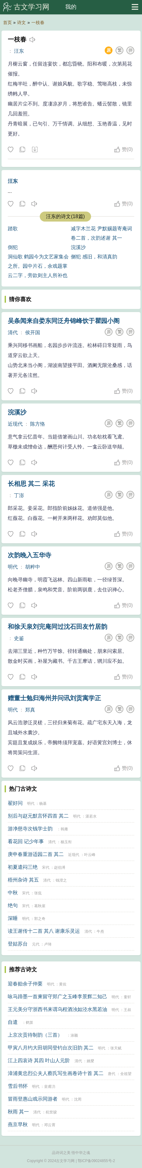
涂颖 (74, 1035)
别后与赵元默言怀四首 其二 (38, 816)
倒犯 (13, 247)
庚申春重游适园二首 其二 (36, 854)
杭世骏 (51, 1112)
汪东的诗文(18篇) (65, 216)
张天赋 (115, 1048)
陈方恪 (37, 424)
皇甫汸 (49, 1086)
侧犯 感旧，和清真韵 (94, 256)
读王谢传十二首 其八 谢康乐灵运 (44, 931)
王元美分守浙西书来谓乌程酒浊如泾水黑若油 (57, 1009)
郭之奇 (39, 918)
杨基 (43, 803)
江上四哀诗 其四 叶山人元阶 (39, 1060)
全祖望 (125, 1074)
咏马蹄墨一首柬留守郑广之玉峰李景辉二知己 (57, 996)
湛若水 (91, 816)
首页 (7, 22)
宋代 (45, 867)
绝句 (13, 905)
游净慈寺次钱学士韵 (30, 828)
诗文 (21, 22)
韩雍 (64, 829)
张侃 (38, 893)
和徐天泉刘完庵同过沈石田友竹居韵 (57, 626)
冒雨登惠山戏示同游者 (32, 1099)
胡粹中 (32, 566)
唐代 (111, 1074)
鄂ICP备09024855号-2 (96, 1161)
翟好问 (15, 803)
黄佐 (62, 984)
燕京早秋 (18, 1124)
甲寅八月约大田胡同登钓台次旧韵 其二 (51, 1047)
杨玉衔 (66, 842)
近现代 (15, 424)
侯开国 (32, 332)
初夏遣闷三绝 (23, 867)
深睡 (13, 918)
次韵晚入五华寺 (29, 555)
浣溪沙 (78, 247)
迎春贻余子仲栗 (25, 983)
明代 (13, 566)
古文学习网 (31, 7)
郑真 (30, 709)
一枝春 (37, 22)
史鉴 (19, 638)
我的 (70, 7)
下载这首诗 (34, 150)
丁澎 (19, 495)
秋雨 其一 (18, 1111)
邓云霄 (49, 1125)
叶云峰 (89, 855)
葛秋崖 (39, 906)
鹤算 (29, 1022)
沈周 (77, 1099)
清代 (13, 332)
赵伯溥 (59, 867)
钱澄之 (61, 880)
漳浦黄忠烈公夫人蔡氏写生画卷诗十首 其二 (55, 1073)
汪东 (19, 51)
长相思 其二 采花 (31, 483)
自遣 (13, 1022)
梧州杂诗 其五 (23, 879)
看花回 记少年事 (26, 841)
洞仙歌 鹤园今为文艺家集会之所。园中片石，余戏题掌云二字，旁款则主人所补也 (38, 266)
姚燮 (90, 1061)
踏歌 (13, 228)
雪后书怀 (18, 1086)
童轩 (127, 997)
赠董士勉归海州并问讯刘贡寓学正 (54, 698)
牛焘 (100, 931)
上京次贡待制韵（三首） (35, 1035)
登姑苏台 (18, 943)
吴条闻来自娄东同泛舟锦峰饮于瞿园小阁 (64, 320)
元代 (35, 944)
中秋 (13, 892)
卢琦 (48, 944)
